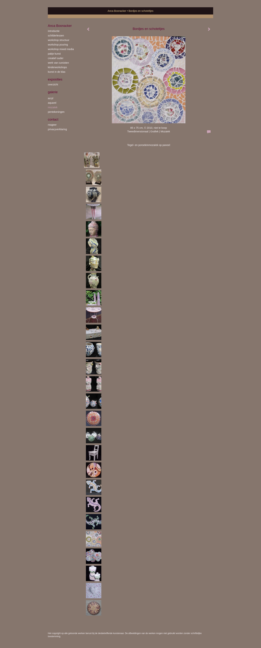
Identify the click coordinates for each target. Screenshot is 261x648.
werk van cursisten (58, 62)
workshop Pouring (58, 44)
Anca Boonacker (117, 10)
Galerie (53, 92)
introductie (54, 31)
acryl (50, 98)
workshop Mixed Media (61, 49)
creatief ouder (55, 58)
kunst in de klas (56, 71)
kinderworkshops (57, 67)
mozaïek (52, 107)
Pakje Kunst (54, 53)
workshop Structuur (58, 40)
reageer (52, 124)
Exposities (55, 79)
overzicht (53, 84)
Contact (53, 119)
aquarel (52, 102)
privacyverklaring (57, 129)
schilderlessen (56, 35)
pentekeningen (56, 111)
